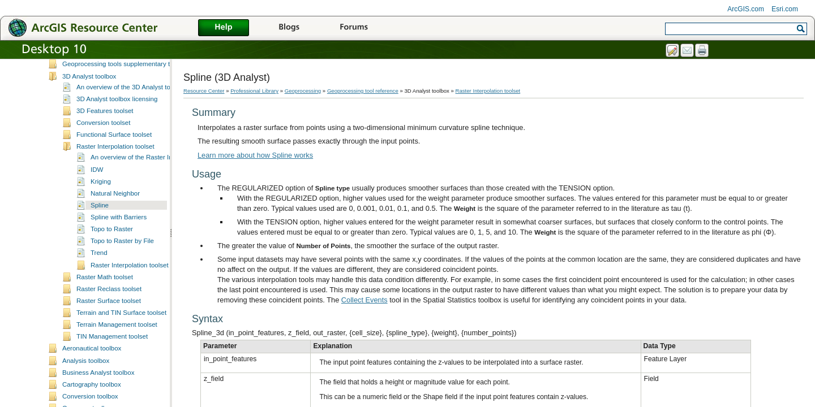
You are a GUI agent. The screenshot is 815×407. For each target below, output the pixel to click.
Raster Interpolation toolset (115, 182)
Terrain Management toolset (116, 360)
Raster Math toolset (104, 313)
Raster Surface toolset (108, 337)
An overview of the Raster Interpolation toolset (157, 193)
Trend (99, 288)
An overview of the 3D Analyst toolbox (131, 123)
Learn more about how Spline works (255, 155)
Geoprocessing (303, 91)
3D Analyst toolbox (89, 112)
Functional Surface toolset (114, 170)
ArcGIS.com (745, 9)
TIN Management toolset (112, 372)
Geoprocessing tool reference (91, 65)
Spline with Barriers (119, 253)
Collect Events (364, 300)
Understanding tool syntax (100, 88)
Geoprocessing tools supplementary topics (123, 100)
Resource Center (204, 91)
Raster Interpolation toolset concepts (143, 301)
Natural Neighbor (115, 229)
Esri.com (784, 9)
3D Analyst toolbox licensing (116, 135)
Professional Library (254, 91)
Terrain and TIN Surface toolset (121, 348)
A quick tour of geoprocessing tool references (127, 76)
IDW (97, 205)
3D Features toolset (105, 147)
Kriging (101, 217)
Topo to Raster (112, 265)
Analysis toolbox (85, 396)
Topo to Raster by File (122, 277)
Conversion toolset (103, 158)
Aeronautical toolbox (91, 384)
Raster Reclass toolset (108, 325)
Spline (100, 241)
